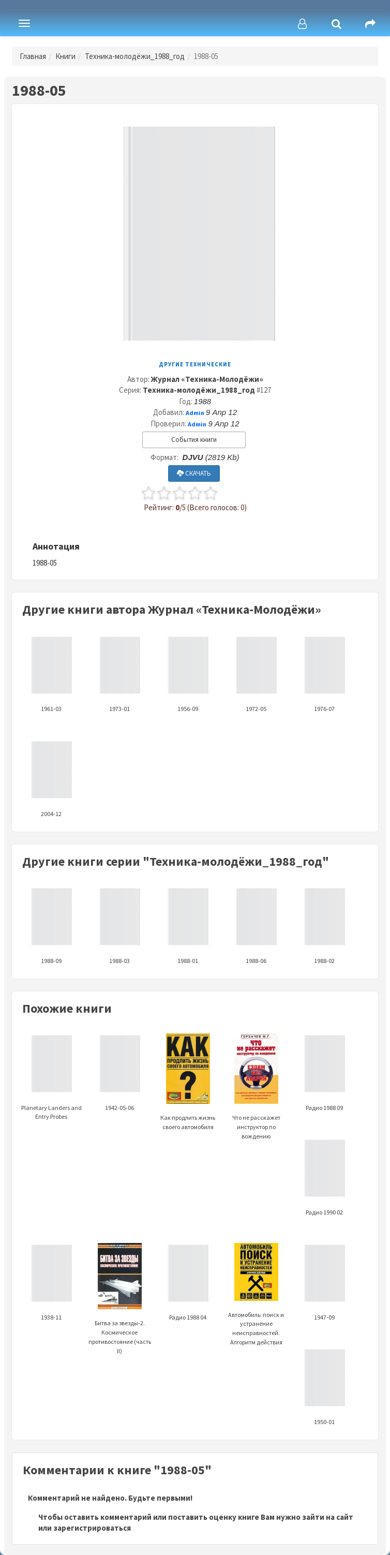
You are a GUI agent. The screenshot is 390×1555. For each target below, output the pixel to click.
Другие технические (195, 364)
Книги (65, 56)
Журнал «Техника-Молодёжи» (207, 379)
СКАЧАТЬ (194, 473)
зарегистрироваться (92, 1528)
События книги (194, 439)
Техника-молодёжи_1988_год (135, 56)
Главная (33, 56)
